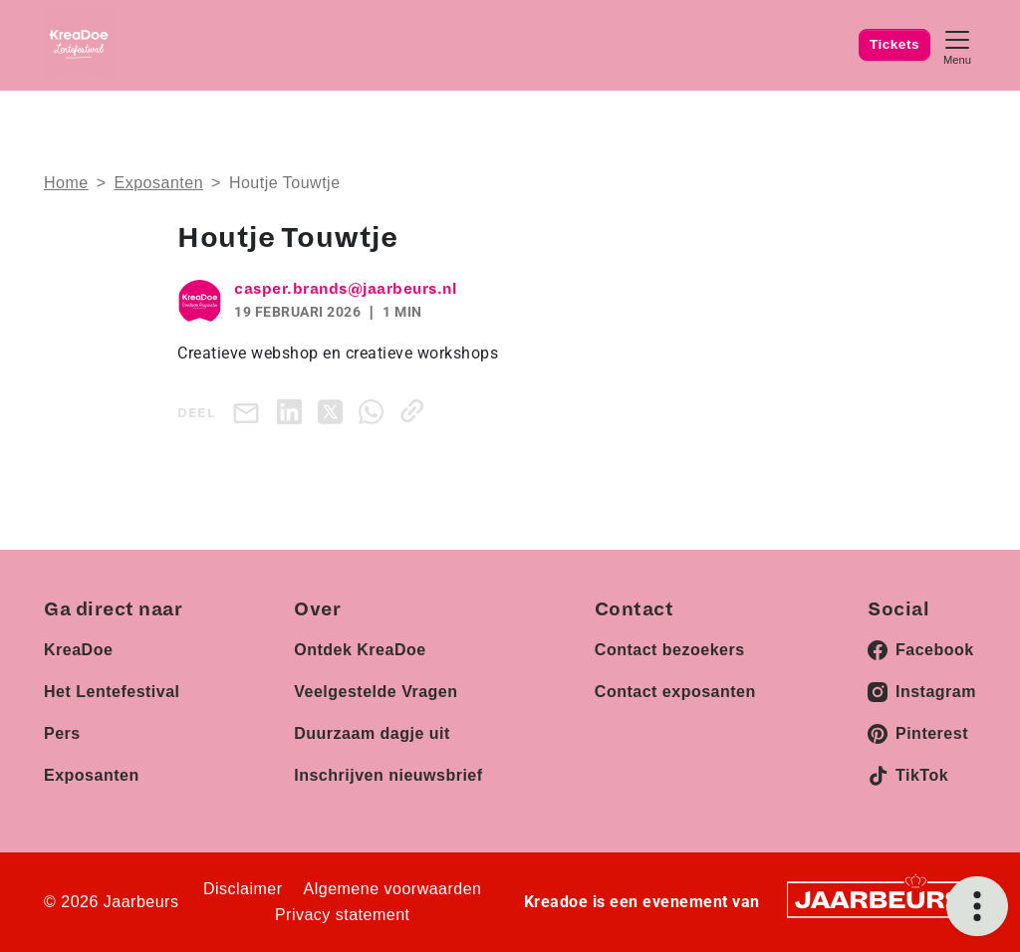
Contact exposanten (675, 691)
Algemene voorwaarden (393, 888)
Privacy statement (342, 914)
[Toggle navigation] (957, 45)
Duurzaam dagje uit (372, 733)
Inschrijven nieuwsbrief (388, 775)
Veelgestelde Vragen (375, 691)
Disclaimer (243, 888)
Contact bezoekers (670, 649)
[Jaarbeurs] (880, 898)
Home (66, 182)
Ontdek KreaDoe (359, 649)
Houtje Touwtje (285, 182)
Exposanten (159, 182)
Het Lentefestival (112, 691)
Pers (62, 733)
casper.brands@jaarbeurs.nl (345, 289)
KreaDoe (78, 649)
